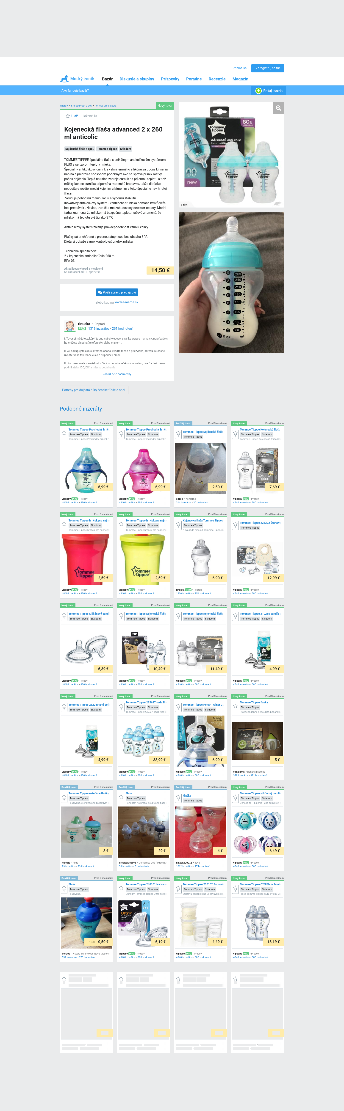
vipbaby (66, 498)
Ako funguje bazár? (75, 90)
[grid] (172, 735)
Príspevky (170, 79)
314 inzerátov (183, 502)
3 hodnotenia (142, 866)
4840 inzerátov (70, 502)
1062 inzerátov (184, 866)
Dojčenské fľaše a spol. (79, 149)
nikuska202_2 (184, 862)
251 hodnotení (122, 328)
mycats (66, 862)
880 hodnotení (88, 502)
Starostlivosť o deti (81, 105)
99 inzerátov (69, 866)
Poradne (194, 79)
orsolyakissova (127, 862)
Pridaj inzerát (268, 91)
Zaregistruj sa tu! (268, 68)
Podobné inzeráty (81, 409)
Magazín (240, 79)
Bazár (107, 79)
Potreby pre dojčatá (106, 105)
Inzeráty (64, 105)
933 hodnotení (86, 866)
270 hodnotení (87, 957)
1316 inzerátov (98, 328)
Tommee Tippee (107, 149)
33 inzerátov (126, 866)
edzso (179, 498)
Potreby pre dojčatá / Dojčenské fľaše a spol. (94, 390)
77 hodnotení (202, 866)
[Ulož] (71, 116)
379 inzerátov (240, 775)
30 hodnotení (200, 502)
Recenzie (217, 79)
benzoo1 (67, 953)
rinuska (84, 324)
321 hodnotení (258, 775)
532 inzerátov (69, 957)
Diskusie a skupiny (137, 79)
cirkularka (238, 771)
